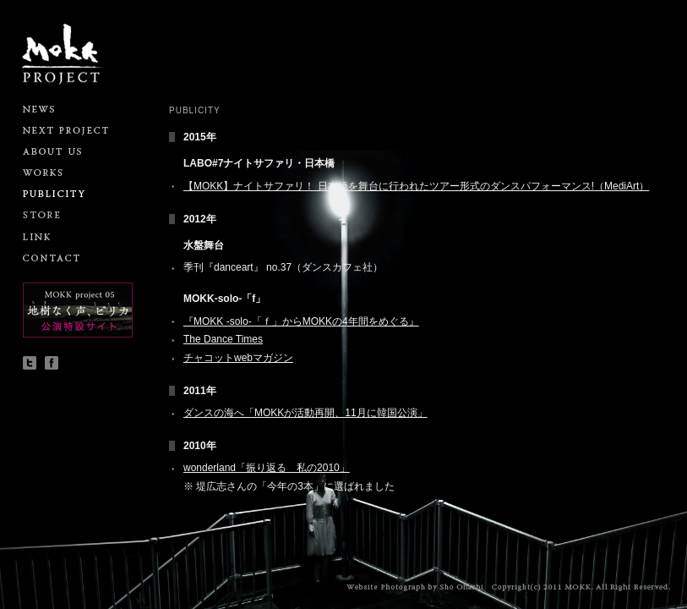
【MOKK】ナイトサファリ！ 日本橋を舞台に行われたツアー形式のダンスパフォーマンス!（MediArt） (416, 186)
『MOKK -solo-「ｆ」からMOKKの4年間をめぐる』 (301, 321)
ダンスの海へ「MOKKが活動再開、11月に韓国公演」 (305, 413)
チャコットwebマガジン (238, 358)
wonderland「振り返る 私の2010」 (266, 468)
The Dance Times (223, 339)
